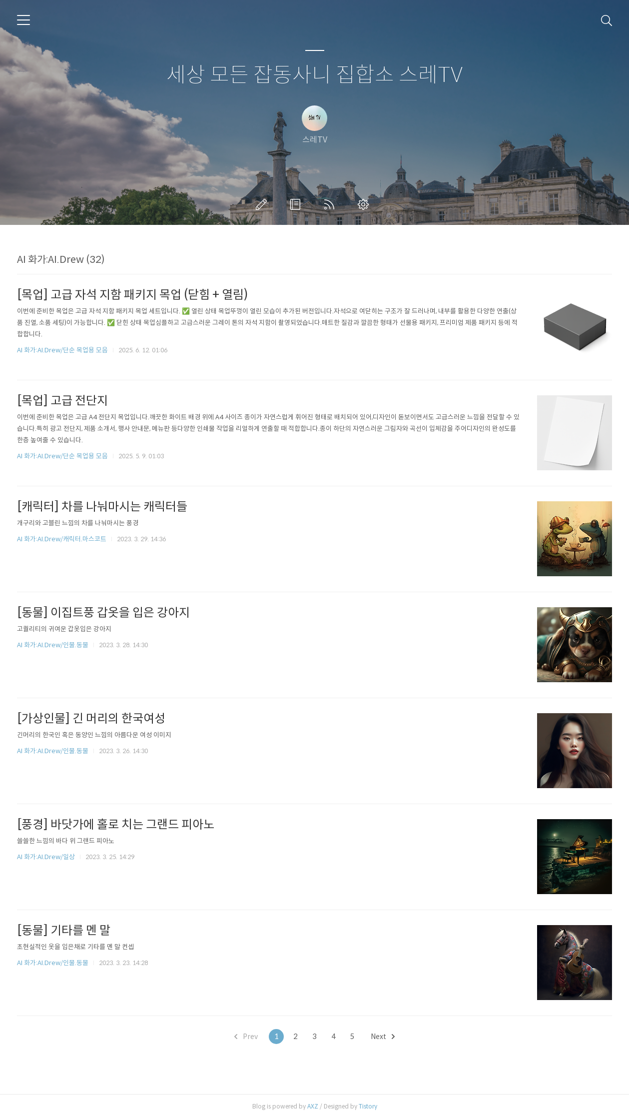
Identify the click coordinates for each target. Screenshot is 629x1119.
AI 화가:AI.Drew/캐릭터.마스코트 (61, 539)
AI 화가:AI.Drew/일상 (46, 857)
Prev (246, 1036)
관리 (365, 204)
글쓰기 (263, 204)
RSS (331, 204)
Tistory (368, 1106)
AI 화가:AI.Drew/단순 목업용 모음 (62, 350)
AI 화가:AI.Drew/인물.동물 (52, 645)
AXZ (312, 1106)
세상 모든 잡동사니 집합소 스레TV (314, 75)
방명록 (297, 204)
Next (383, 1036)
